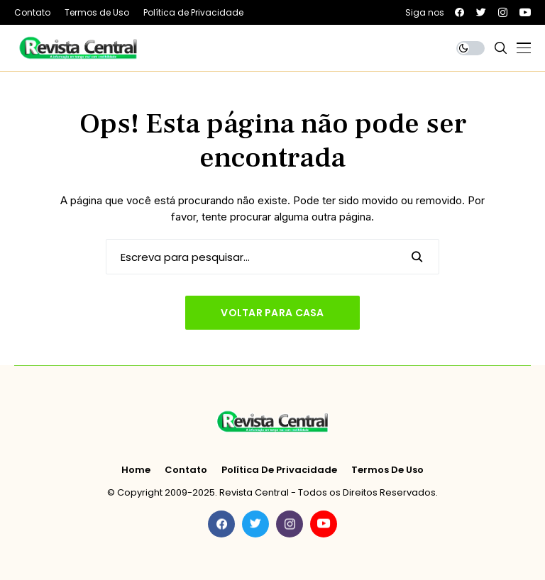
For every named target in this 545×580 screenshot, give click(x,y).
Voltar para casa (272, 313)
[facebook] (459, 12)
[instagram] (502, 12)
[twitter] (481, 12)
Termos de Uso (387, 470)
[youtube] (525, 12)
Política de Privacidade (279, 470)
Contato (186, 470)
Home (135, 470)
